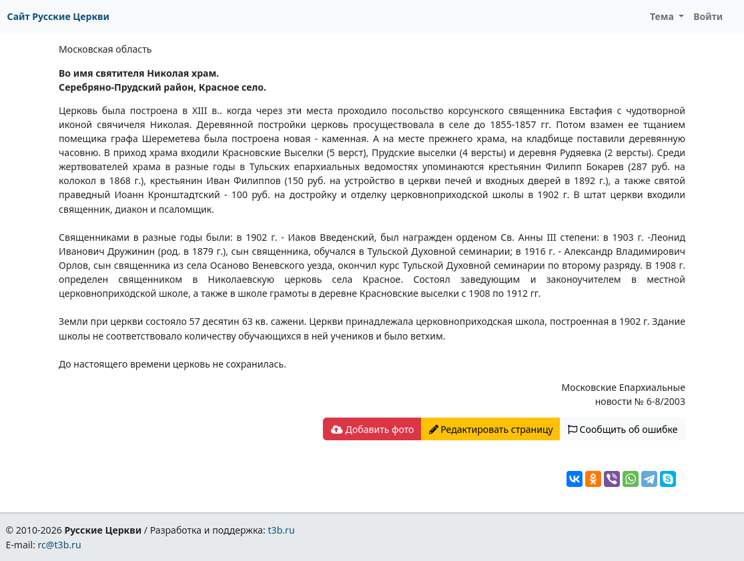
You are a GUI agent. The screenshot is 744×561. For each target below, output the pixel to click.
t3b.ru (281, 530)
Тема (663, 16)
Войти (708, 16)
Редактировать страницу (491, 429)
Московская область (105, 49)
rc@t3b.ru (59, 544)
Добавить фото (372, 429)
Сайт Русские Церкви (58, 16)
